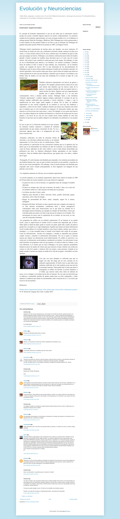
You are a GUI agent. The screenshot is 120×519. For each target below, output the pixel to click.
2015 (86, 68)
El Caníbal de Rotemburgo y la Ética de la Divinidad (93, 91)
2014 (86, 70)
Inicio (50, 499)
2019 (86, 60)
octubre (88, 113)
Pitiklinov (25, 339)
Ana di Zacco (26, 357)
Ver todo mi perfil (95, 130)
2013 (86, 72)
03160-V (25, 331)
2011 (86, 122)
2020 (86, 58)
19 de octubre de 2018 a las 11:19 (31, 420)
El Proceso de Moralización (92, 111)
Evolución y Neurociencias (50, 8)
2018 (86, 62)
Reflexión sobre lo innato (91, 97)
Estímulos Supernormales (92, 80)
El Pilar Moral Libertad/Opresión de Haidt (92, 85)
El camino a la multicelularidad (93, 108)
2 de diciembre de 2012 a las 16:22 (31, 364)
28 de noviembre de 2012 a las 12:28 (32, 343)
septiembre (88, 115)
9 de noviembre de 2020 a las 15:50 (31, 465)
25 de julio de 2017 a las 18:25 (30, 409)
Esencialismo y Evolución (91, 82)
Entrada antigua (73, 499)
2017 (86, 64)
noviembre (88, 78)
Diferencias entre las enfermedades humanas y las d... (92, 105)
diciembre (88, 76)
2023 (86, 51)
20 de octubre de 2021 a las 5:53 (31, 493)
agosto (87, 117)
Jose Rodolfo (26, 424)
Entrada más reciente (25, 499)
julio (87, 119)
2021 (86, 56)
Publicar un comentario (27, 496)
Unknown (25, 414)
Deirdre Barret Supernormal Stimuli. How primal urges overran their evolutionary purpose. (49, 289)
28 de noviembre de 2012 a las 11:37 (32, 326)
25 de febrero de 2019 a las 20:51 (31, 430)
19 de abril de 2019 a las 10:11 (30, 453)
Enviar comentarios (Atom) (32, 501)
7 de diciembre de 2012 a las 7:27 (31, 376)
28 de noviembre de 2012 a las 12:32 (32, 352)
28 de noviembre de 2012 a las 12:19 (32, 335)
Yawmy (25, 380)
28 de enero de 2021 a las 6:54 (30, 474)
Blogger (68, 511)
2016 (86, 66)
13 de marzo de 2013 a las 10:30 (31, 399)
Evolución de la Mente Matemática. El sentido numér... (91, 101)
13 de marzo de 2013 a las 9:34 (30, 387)
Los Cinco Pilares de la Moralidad (91, 95)
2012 (86, 74)
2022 (86, 54)
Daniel (25, 434)
